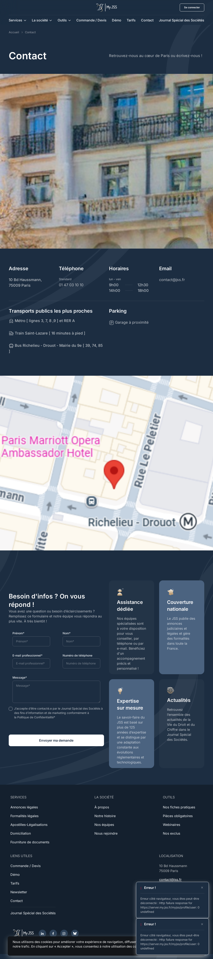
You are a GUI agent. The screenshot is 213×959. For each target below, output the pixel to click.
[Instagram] (64, 933)
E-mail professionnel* (27, 655)
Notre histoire (105, 816)
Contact (147, 20)
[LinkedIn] (42, 933)
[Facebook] (53, 933)
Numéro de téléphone (77, 655)
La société (40, 20)
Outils (62, 20)
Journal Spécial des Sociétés (181, 20)
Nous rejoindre (106, 833)
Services (15, 20)
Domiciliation (20, 833)
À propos (101, 807)
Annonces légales (24, 807)
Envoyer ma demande (56, 740)
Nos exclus (171, 833)
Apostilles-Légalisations (28, 825)
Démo (116, 20)
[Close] (202, 887)
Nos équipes (104, 825)
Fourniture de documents (29, 842)
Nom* (67, 633)
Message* (19, 677)
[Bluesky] (75, 933)
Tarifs (131, 20)
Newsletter (18, 892)
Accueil (14, 32)
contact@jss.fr (170, 879)
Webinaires (171, 825)
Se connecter (192, 7)
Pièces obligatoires (178, 816)
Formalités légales (24, 816)
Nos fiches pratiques (179, 807)
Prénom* (18, 633)
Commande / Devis (91, 20)
